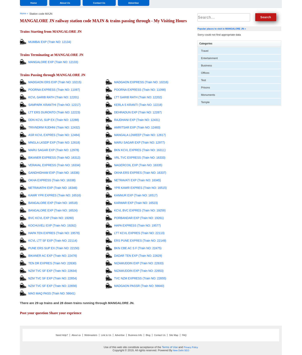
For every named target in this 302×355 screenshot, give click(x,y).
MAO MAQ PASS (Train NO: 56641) (51, 293)
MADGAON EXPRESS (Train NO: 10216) (141, 82)
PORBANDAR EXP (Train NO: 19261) (139, 218)
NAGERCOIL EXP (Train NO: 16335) (138, 165)
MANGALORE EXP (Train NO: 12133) (53, 62)
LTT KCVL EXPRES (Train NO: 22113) (139, 233)
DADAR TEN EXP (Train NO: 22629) (138, 255)
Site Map (173, 335)
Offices (205, 72)
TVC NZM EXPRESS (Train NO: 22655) (140, 278)
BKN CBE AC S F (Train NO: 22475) (137, 248)
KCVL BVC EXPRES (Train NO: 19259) (140, 210)
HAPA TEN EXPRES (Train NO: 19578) (54, 233)
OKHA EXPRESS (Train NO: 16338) (52, 180)
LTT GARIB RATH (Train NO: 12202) (138, 97)
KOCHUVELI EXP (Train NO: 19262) (52, 225)
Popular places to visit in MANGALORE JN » (221, 28)
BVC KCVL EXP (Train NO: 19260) (51, 218)
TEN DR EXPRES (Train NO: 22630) (52, 263)
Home (33, 3)
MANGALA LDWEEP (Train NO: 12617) (140, 135)
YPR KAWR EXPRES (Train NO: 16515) (140, 187)
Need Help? (62, 335)
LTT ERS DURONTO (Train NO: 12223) (54, 112)
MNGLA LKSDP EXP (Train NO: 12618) (54, 142)
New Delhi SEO (181, 350)
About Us (65, 3)
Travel (204, 50)
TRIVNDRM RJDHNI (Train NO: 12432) (54, 127)
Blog (148, 335)
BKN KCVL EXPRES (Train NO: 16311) (140, 150)
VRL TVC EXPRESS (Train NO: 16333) (139, 157)
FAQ (184, 335)
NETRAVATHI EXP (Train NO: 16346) (52, 187)
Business (206, 65)
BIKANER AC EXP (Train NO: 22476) (52, 255)
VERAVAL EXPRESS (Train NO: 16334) (54, 165)
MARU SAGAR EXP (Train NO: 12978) (53, 150)
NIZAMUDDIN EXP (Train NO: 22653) (139, 270)
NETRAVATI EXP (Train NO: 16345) (137, 180)
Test (203, 80)
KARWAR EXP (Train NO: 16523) (136, 203)
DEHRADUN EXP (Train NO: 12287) (138, 112)
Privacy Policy (191, 347)
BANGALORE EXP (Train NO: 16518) (53, 203)
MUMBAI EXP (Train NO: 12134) (49, 42)
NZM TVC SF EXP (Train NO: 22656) (52, 286)
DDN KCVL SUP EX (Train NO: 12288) (53, 120)
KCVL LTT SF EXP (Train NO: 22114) (52, 240)
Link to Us (106, 335)
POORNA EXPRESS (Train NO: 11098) (140, 89)
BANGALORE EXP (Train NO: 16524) (53, 210)
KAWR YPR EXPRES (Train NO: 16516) (54, 195)
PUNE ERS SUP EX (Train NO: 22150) (53, 248)
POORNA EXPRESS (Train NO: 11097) (54, 89)
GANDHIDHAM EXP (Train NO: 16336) (53, 172)
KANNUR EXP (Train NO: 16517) (136, 195)
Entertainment (209, 58)
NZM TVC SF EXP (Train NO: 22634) (52, 270)
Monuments (208, 94)
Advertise (133, 3)
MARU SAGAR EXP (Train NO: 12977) (139, 142)
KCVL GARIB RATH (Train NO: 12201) (53, 97)
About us (76, 335)
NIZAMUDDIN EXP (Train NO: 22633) (139, 263)
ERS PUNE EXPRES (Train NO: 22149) (140, 240)
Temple (205, 102)
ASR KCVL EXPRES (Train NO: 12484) (54, 135)
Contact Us (99, 3)
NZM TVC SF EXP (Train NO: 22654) (52, 278)
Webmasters (90, 335)
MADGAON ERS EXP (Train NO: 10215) (54, 82)
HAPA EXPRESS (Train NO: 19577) (137, 225)
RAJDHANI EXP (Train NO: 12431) (137, 120)
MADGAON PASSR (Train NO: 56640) (139, 286)
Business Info (135, 335)
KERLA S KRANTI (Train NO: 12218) (138, 104)
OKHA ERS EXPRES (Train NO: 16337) (140, 172)
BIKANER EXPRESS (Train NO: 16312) (54, 157)
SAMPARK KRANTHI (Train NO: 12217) (54, 104)
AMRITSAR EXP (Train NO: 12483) (137, 127)
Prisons (205, 87)
